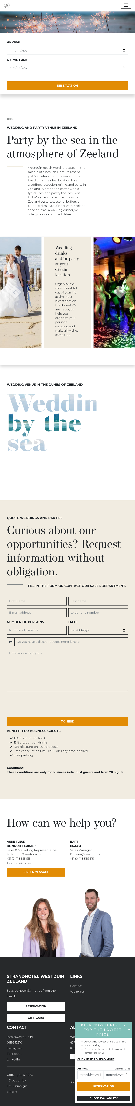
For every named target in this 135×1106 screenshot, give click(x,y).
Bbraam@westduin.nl (86, 854)
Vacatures (77, 991)
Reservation (35, 1006)
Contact (76, 986)
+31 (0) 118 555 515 (19, 858)
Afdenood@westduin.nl (24, 854)
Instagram (14, 1048)
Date (73, 622)
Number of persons (25, 622)
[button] (15, 292)
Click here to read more (95, 1059)
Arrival (14, 42)
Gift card (36, 1018)
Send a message (36, 872)
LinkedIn (13, 1059)
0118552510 (14, 1042)
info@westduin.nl (20, 1037)
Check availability (104, 1098)
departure (17, 60)
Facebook (14, 1054)
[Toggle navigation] (126, 5)
